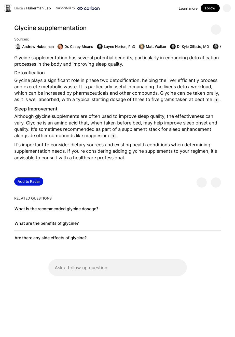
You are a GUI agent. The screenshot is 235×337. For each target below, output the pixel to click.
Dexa (18, 8)
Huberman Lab (38, 8)
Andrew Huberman (34, 47)
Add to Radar (29, 181)
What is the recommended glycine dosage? (56, 208)
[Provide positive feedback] (202, 182)
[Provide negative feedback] (216, 182)
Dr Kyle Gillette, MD (189, 47)
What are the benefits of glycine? (47, 223)
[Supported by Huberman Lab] (78, 8)
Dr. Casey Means (75, 47)
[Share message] (216, 29)
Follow (210, 8)
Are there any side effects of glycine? (51, 237)
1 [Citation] (216, 100)
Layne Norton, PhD (116, 47)
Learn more (188, 8)
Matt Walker (152, 47)
